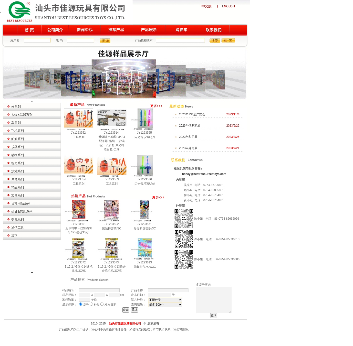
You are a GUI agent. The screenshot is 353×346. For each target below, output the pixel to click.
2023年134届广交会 (192, 114)
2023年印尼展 (188, 137)
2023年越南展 (188, 148)
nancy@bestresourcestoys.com (204, 174)
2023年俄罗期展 (189, 125)
